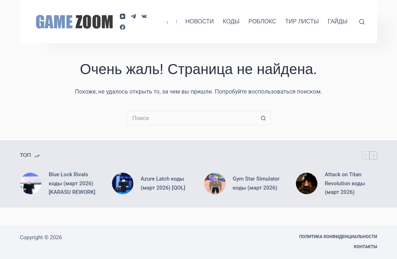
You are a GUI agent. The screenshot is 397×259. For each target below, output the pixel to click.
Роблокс (262, 21)
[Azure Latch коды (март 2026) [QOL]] (123, 183)
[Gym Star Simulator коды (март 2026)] (215, 183)
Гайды (338, 21)
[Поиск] (362, 21)
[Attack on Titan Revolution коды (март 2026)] (306, 183)
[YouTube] (122, 16)
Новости (199, 21)
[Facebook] (122, 27)
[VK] (144, 16)
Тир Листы (302, 21)
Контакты (365, 246)
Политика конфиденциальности (338, 236)
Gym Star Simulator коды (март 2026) (256, 183)
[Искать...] (191, 118)
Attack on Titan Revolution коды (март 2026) (345, 183)
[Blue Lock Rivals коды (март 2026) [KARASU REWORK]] (30, 183)
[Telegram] (133, 16)
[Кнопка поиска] (263, 118)
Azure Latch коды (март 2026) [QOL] (163, 183)
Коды (231, 21)
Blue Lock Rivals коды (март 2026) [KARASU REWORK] (72, 183)
